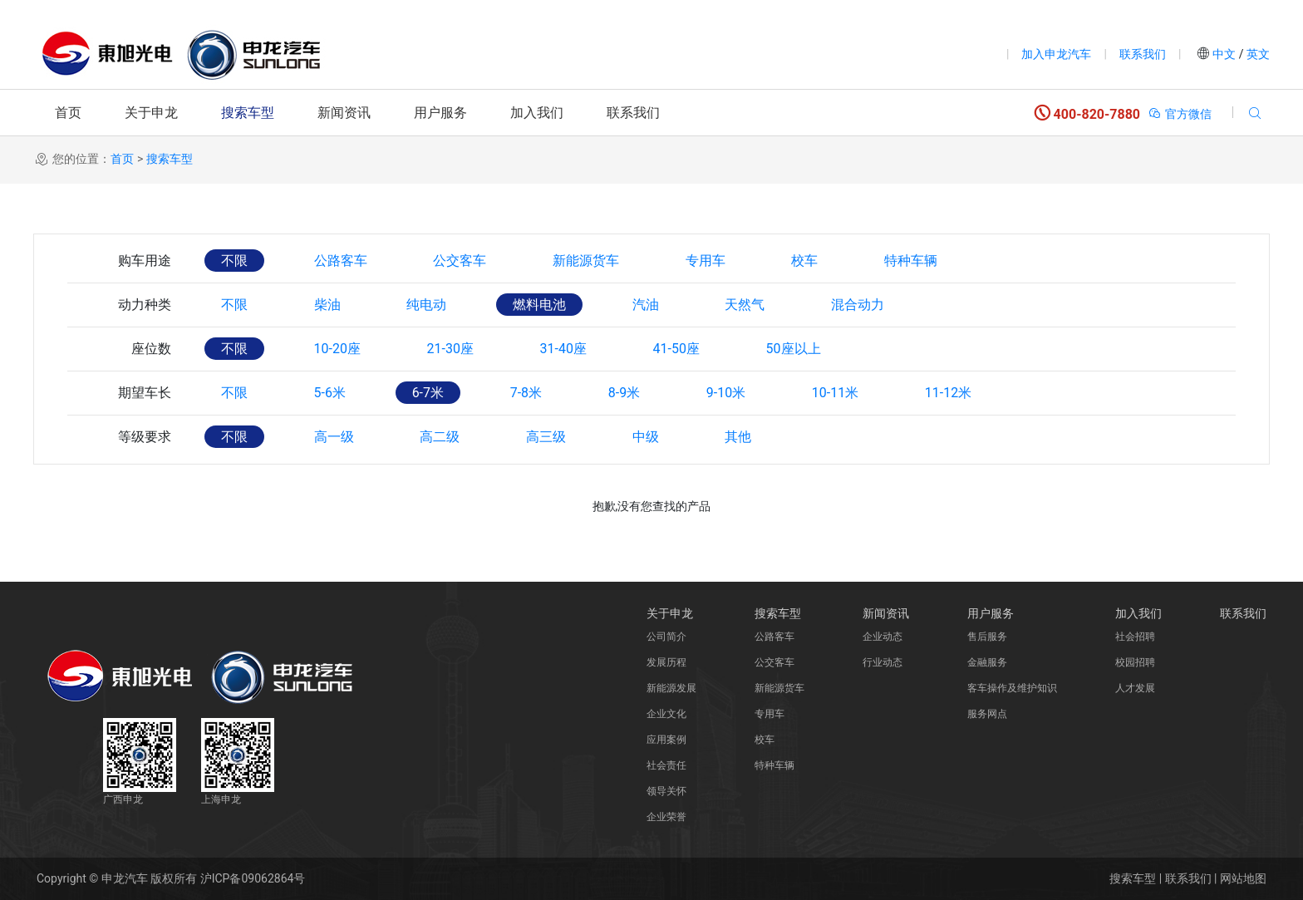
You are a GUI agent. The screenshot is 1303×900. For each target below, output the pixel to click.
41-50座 (677, 349)
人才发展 (1135, 688)
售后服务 (987, 636)
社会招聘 (1135, 636)
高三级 (547, 437)
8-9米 (625, 393)
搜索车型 (247, 112)
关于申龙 (151, 112)
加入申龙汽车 (1056, 54)
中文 (1224, 54)
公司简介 (666, 636)
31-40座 (564, 349)
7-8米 (527, 393)
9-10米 (727, 393)
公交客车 (460, 260)
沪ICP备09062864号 (253, 878)
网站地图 (1243, 878)
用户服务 (440, 112)
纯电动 (427, 304)
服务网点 (987, 714)
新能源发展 (671, 688)
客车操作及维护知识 (1012, 688)
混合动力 (859, 304)
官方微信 (1179, 113)
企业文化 (666, 714)
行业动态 (882, 662)
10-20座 (337, 349)
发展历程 (666, 662)
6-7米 (428, 393)
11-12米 (950, 393)
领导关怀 (666, 791)
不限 (234, 260)
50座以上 (795, 349)
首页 (68, 112)
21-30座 (450, 349)
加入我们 (536, 112)
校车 (806, 260)
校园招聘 (1135, 662)
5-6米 (330, 393)
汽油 (646, 304)
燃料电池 (540, 304)
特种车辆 (912, 260)
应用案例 (666, 739)
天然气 (746, 304)
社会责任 (666, 765)
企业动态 (882, 636)
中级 (646, 437)
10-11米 (837, 393)
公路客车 (340, 260)
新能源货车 (586, 260)
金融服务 (987, 662)
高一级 (334, 437)
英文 (1257, 54)
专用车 (706, 260)
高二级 (440, 437)
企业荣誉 (666, 817)
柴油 (327, 304)
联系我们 (1142, 54)
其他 (739, 437)
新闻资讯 (344, 112)
